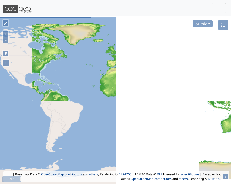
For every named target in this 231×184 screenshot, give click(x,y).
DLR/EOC (124, 174)
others (93, 174)
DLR (159, 174)
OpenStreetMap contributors (61, 174)
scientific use (190, 174)
